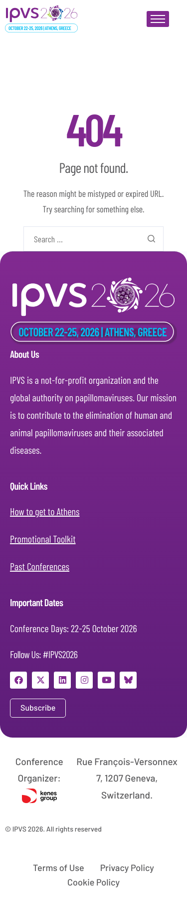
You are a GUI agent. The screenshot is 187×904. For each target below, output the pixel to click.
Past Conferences (39, 566)
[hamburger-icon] (158, 19)
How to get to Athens (45, 511)
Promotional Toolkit (43, 539)
